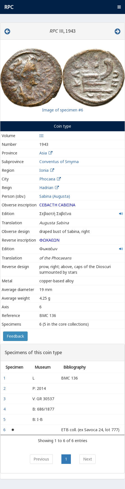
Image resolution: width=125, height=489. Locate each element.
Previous (41, 459)
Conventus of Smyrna (59, 161)
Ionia (44, 170)
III (41, 135)
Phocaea (47, 179)
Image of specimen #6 (62, 110)
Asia (43, 153)
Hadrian (46, 187)
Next (87, 459)
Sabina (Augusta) (54, 196)
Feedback (15, 336)
